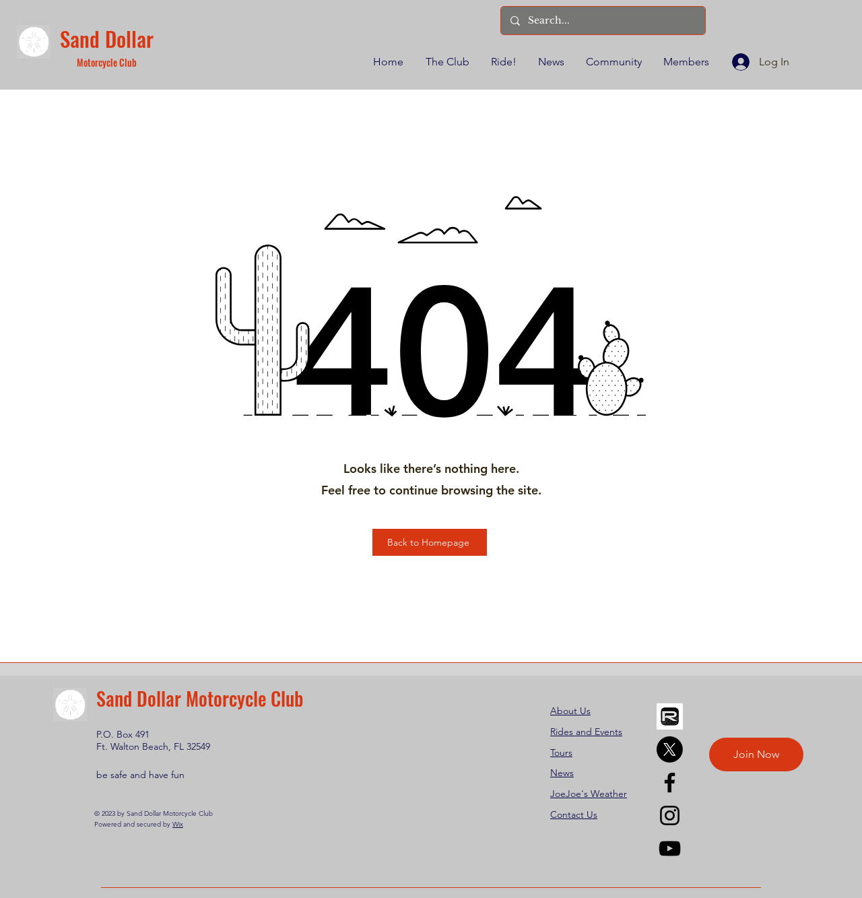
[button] (446, 62)
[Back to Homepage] (429, 542)
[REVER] (670, 716)
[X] (670, 749)
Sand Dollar (107, 38)
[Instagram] (670, 815)
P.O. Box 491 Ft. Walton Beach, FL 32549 (153, 740)
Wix (177, 824)
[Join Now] (756, 754)
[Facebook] (670, 782)
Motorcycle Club (107, 62)
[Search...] (602, 20)
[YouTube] (670, 848)
